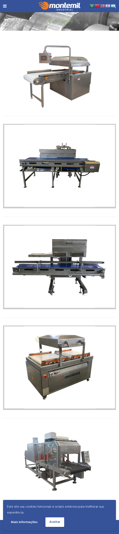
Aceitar (54, 522)
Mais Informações (24, 522)
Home (50, 21)
